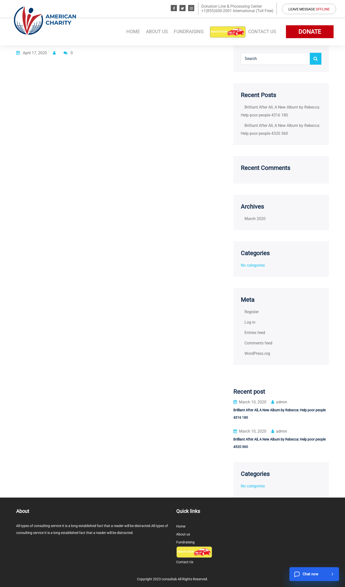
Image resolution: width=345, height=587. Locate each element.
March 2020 (255, 218)
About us (157, 31)
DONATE (309, 31)
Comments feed (258, 343)
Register (251, 311)
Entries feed (254, 332)
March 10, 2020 (249, 402)
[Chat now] (314, 574)
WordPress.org (257, 353)
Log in (249, 322)
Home (133, 31)
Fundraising (189, 31)
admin (279, 402)
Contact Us (262, 31)
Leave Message (309, 9)
